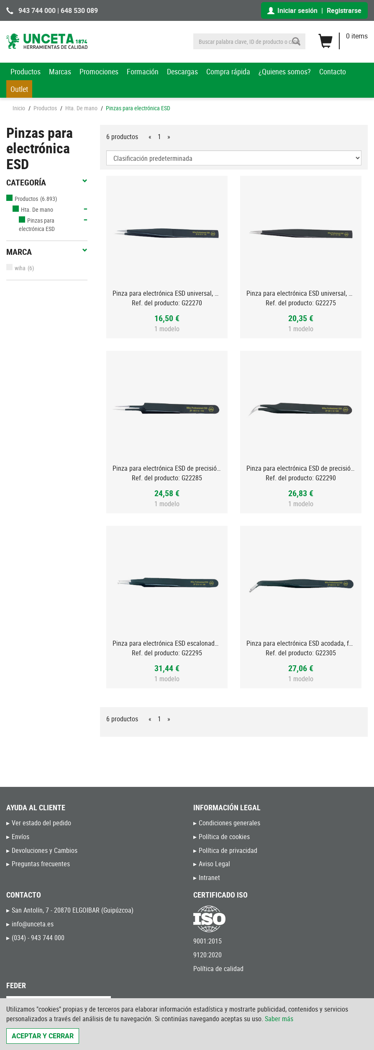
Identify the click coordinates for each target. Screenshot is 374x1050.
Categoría (46, 182)
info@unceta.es (33, 923)
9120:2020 (207, 954)
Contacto (332, 71)
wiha (16, 268)
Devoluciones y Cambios (44, 850)
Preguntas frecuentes (41, 863)
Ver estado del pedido (41, 822)
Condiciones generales (229, 822)
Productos (25, 71)
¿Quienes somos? (285, 71)
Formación (143, 71)
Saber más (279, 1018)
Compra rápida (228, 71)
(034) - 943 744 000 (38, 937)
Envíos (20, 836)
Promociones (98, 71)
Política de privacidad (228, 850)
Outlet (19, 89)
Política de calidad (218, 968)
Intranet (209, 877)
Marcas (60, 71)
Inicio (19, 108)
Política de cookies (224, 836)
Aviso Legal (214, 863)
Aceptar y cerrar (43, 1035)
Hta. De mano (81, 108)
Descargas (182, 71)
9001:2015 (207, 941)
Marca (46, 251)
